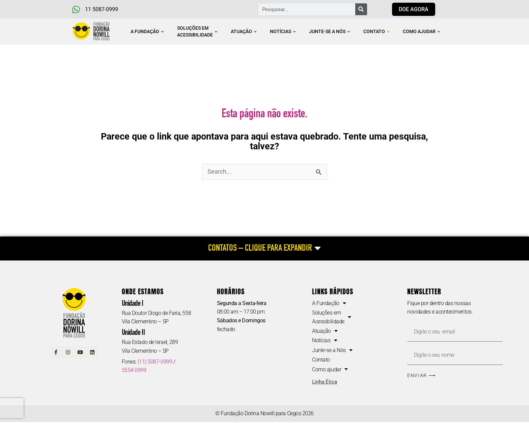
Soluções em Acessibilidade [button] (197, 31)
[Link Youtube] (80, 353)
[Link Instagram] (68, 353)
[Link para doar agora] (413, 9)
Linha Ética (324, 383)
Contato (376, 31)
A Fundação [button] (147, 31)
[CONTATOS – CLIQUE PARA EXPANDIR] (264, 249)
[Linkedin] (92, 353)
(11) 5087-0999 (155, 362)
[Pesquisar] (361, 9)
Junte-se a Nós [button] (329, 31)
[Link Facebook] (56, 353)
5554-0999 (134, 371)
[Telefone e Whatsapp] (106, 9)
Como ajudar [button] (421, 31)
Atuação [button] (244, 31)
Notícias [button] (283, 31)
